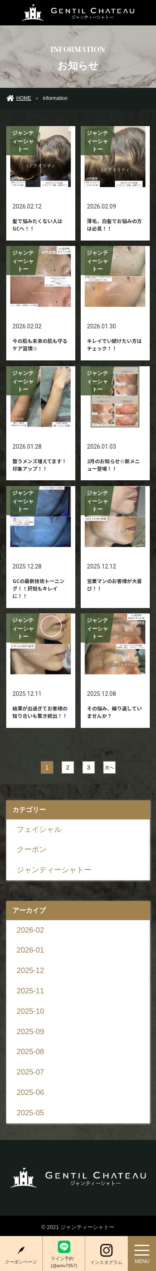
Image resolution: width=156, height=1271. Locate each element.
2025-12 (30, 970)
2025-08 (30, 1052)
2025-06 (30, 1092)
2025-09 (30, 1032)
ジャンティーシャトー (54, 870)
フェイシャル (39, 829)
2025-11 (30, 991)
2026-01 (30, 950)
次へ (109, 767)
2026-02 (30, 930)
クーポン (32, 849)
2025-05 (30, 1113)
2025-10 (30, 1011)
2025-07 (30, 1072)
